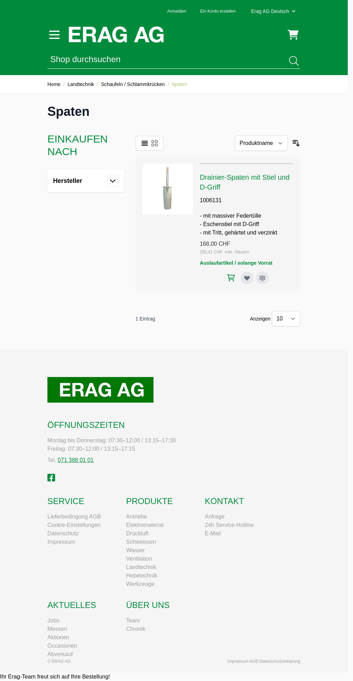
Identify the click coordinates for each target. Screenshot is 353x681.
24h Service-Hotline (229, 525)
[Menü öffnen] (54, 35)
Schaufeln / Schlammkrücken (133, 84)
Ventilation (139, 559)
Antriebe (136, 517)
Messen (57, 629)
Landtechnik (80, 84)
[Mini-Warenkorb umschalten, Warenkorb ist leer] (293, 34)
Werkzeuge (140, 584)
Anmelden (176, 11)
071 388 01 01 (75, 460)
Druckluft (137, 533)
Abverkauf (60, 654)
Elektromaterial (145, 525)
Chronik (135, 629)
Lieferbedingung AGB (74, 517)
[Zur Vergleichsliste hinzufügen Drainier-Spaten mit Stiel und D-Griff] (262, 278)
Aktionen (58, 637)
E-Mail (213, 533)
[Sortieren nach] (261, 143)
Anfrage (214, 517)
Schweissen (141, 542)
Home (53, 84)
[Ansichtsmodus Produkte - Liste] (144, 143)
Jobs (53, 620)
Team (133, 620)
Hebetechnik (141, 575)
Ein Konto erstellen (218, 11)
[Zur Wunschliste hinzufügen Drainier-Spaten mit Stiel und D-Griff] (247, 278)
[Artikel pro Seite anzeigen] (286, 318)
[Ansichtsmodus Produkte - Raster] (154, 143)
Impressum (61, 542)
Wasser (135, 550)
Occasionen (62, 646)
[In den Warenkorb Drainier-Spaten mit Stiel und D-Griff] (231, 277)
